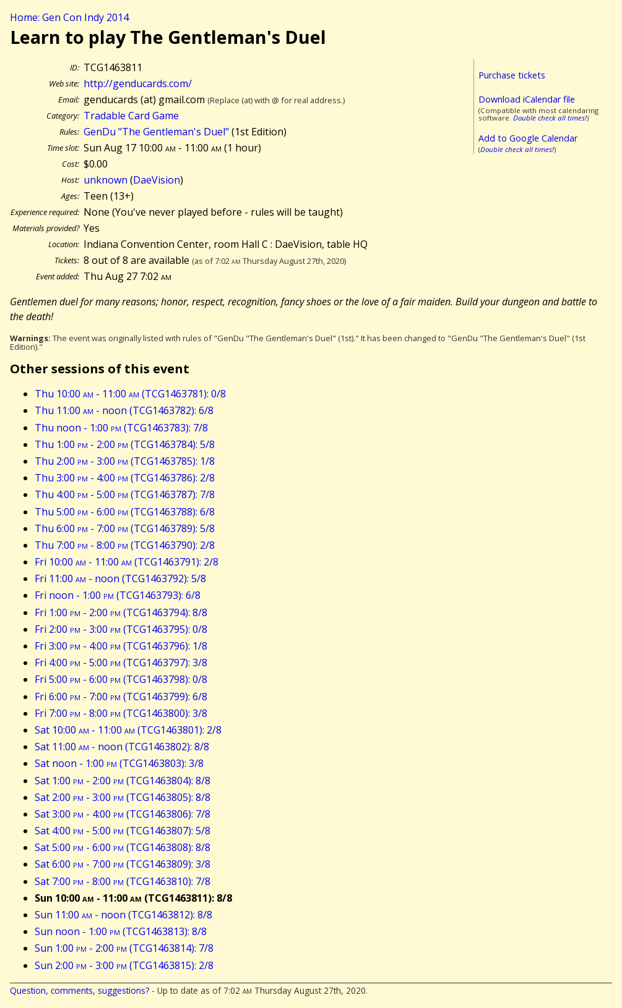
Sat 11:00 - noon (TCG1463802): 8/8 (122, 746)
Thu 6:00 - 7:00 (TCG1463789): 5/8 (125, 528)
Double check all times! (550, 117)
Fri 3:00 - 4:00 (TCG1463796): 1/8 (121, 646)
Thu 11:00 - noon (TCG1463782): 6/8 (124, 410)
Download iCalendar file (526, 99)
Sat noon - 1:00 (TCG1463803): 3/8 (119, 763)
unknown (105, 180)
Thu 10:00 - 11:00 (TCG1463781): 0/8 (130, 393)
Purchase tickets (511, 75)
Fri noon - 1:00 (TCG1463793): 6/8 (118, 595)
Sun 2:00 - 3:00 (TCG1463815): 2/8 (124, 965)
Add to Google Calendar (527, 138)
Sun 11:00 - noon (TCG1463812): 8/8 (123, 914)
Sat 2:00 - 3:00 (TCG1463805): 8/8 (122, 797)
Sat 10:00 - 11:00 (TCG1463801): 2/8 (128, 730)
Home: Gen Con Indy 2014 (69, 17)
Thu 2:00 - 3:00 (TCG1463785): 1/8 (125, 461)
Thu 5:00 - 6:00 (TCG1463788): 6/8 (125, 512)
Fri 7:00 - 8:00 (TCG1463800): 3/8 (121, 713)
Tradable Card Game (131, 115)
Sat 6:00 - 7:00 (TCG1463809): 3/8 (122, 864)
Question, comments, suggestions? (79, 990)
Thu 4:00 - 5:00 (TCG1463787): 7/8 (125, 494)
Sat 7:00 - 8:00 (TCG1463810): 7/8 (122, 881)
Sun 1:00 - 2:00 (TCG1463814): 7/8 (124, 948)
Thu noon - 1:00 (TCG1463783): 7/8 (121, 427)
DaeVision (156, 180)
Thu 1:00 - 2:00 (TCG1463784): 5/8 (125, 444)
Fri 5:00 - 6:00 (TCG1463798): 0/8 (121, 679)
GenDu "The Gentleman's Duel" (156, 131)
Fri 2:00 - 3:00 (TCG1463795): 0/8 (121, 629)
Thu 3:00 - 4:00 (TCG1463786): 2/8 (125, 478)
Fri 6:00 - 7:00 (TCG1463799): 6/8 (121, 696)
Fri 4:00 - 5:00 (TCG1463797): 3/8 (121, 662)
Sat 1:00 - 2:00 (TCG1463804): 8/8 (122, 780)
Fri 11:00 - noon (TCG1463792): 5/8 (120, 578)
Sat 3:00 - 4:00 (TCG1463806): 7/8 (122, 814)
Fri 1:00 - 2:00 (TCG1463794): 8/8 (121, 612)
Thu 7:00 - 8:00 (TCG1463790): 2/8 (125, 545)
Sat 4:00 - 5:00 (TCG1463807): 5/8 (122, 830)
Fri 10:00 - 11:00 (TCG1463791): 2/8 (126, 562)
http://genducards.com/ (138, 83)
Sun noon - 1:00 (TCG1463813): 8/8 (121, 931)
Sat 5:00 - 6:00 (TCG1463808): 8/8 (122, 847)
